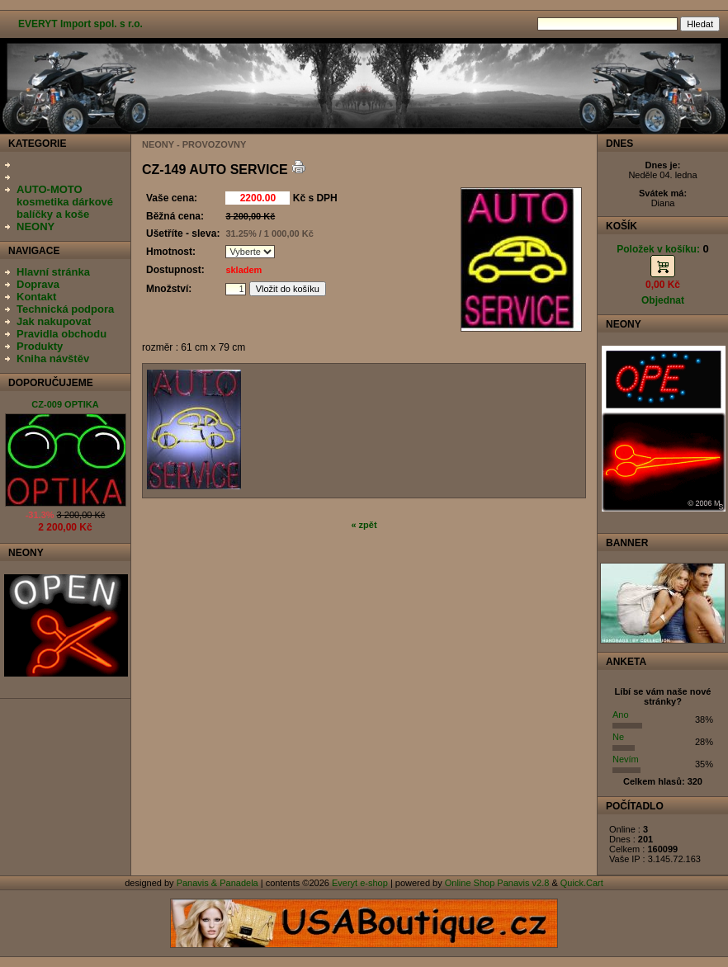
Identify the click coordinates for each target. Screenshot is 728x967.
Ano (620, 714)
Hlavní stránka (53, 272)
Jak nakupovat (54, 321)
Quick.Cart (581, 883)
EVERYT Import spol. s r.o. (80, 24)
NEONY (35, 226)
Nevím (625, 759)
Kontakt (36, 296)
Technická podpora (65, 309)
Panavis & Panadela (219, 883)
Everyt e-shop (360, 883)
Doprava (38, 284)
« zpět (363, 525)
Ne (618, 737)
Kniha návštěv (53, 358)
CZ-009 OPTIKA (64, 404)
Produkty (40, 346)
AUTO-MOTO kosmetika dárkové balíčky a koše (65, 201)
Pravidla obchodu (61, 334)
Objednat (662, 300)
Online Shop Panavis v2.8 (497, 883)
